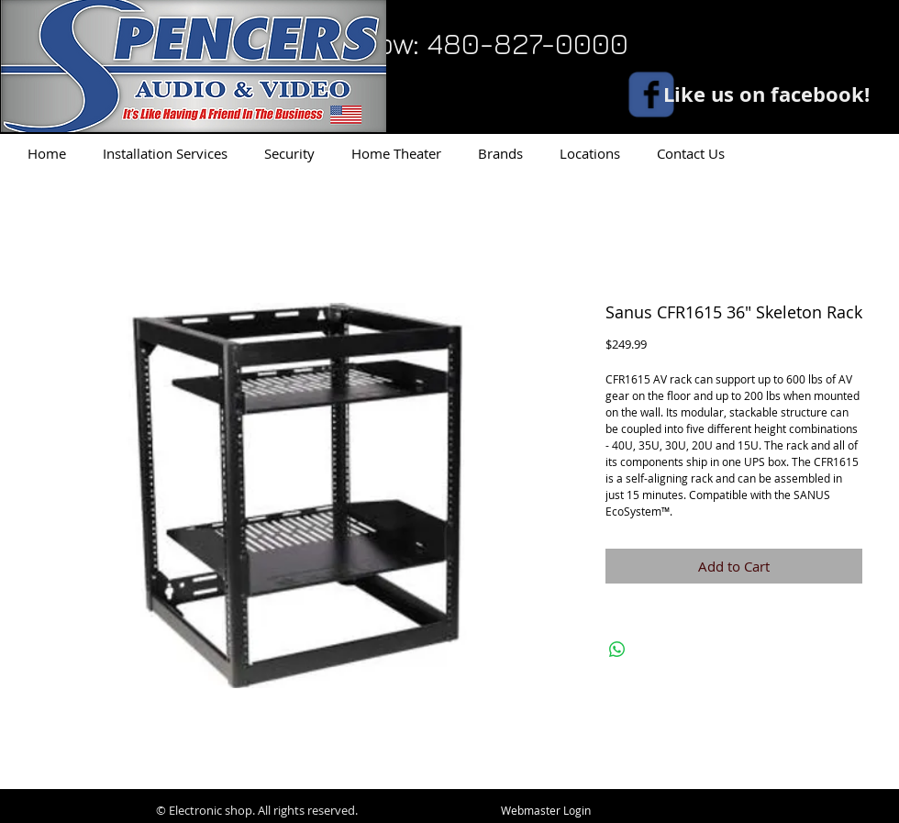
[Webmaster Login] (545, 811)
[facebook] (651, 94)
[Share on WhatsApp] (617, 650)
